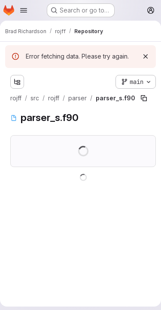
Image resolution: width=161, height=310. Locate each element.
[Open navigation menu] (23, 10)
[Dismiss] (145, 56)
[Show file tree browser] (17, 82)
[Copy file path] (144, 98)
